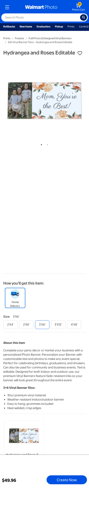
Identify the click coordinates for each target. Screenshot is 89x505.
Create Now (67, 480)
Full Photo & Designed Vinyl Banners (50, 38)
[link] (23, 449)
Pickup (59, 26)
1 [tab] (41, 144)
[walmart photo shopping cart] (78, 7)
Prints (71, 26)
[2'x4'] (10, 324)
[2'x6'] (26, 324)
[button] (80, 53)
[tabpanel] (44, 100)
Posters (19, 38)
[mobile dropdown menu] (7, 7)
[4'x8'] (74, 324)
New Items (26, 26)
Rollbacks (9, 26)
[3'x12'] (58, 324)
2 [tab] (47, 144)
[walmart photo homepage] (41, 7)
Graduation (43, 26)
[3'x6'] (42, 324)
